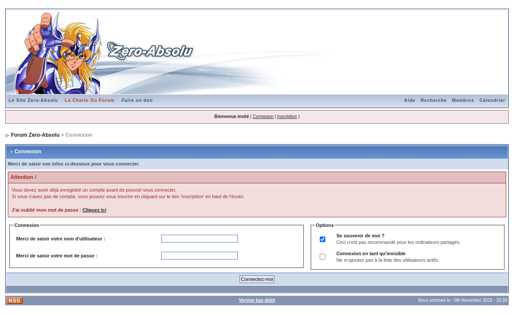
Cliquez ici (94, 210)
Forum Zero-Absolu (35, 135)
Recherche (434, 100)
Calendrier (492, 100)
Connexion (263, 116)
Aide (410, 100)
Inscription (287, 116)
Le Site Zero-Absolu (33, 100)
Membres (463, 100)
